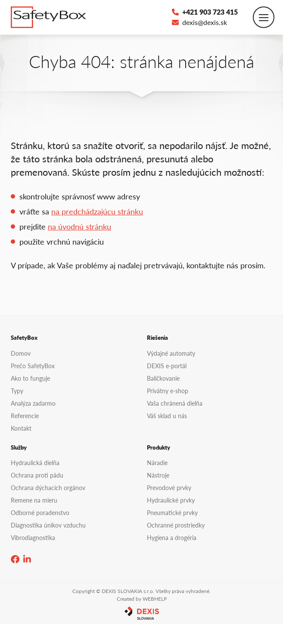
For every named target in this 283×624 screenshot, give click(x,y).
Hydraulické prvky (171, 500)
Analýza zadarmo (33, 403)
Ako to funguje (30, 378)
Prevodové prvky (169, 487)
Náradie (157, 462)
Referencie (25, 415)
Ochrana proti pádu (37, 475)
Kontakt (21, 428)
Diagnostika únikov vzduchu (48, 525)
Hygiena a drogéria (171, 537)
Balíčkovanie (163, 378)
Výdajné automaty (171, 353)
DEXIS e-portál (167, 365)
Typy (17, 390)
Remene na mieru (34, 500)
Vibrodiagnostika (33, 537)
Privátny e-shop (167, 390)
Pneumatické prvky (172, 512)
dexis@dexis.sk (199, 22)
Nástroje (158, 475)
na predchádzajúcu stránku (97, 211)
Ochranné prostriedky (176, 525)
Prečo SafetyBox (33, 365)
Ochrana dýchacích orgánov (48, 487)
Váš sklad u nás (167, 415)
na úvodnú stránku (79, 226)
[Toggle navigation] (263, 17)
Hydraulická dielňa (35, 462)
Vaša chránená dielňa (174, 403)
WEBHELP (155, 598)
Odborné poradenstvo (40, 512)
